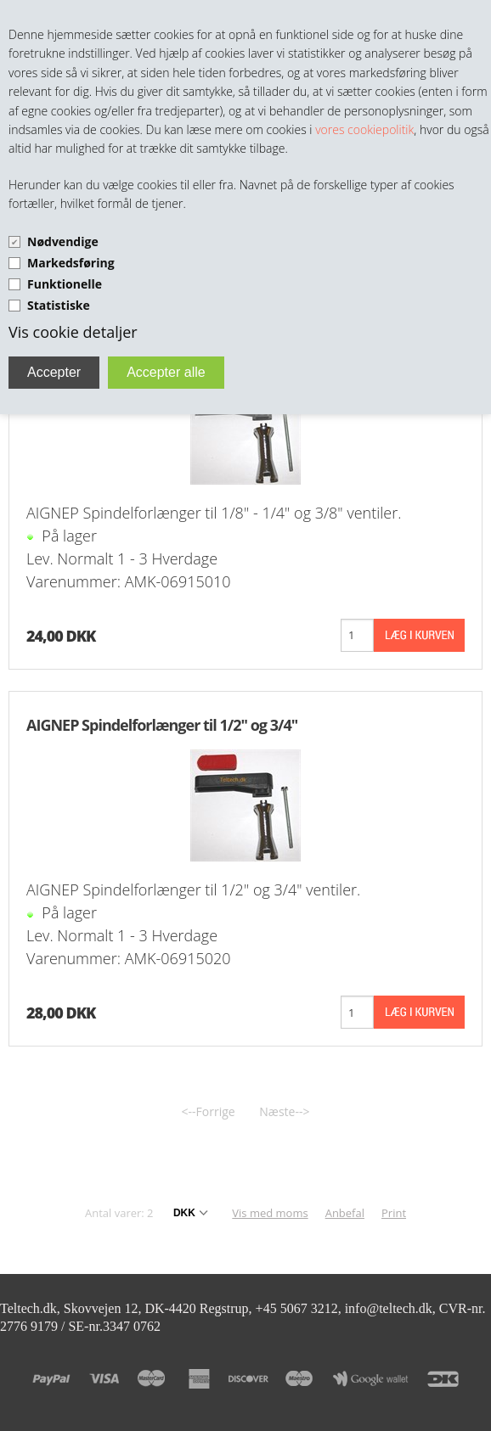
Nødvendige (63, 241)
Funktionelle (64, 284)
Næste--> (284, 1111)
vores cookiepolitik (364, 129)
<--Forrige (208, 1111)
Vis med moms (270, 1213)
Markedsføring (71, 263)
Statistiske (58, 305)
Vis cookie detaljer (73, 332)
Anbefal (344, 1213)
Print (393, 1213)
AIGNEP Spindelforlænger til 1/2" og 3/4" (161, 725)
